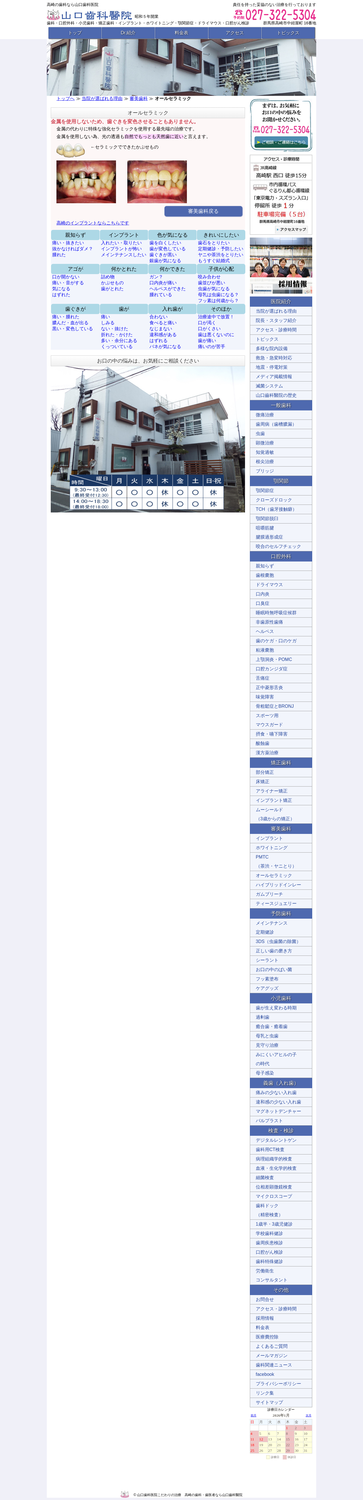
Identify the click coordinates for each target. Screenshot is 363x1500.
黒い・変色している (72, 328)
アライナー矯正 (272, 791)
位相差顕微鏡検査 (274, 1187)
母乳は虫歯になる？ (218, 294)
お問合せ (265, 1299)
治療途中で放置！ (216, 316)
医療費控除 (267, 1336)
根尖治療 (265, 461)
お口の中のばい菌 (274, 969)
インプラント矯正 (274, 800)
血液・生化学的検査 (276, 1168)
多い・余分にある (119, 340)
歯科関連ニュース (274, 1365)
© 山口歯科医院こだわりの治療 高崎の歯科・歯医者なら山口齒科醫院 (188, 1495)
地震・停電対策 (272, 367)
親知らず (265, 565)
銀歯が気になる (165, 260)
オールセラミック (274, 875)
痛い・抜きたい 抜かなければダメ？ (72, 245)
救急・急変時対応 (274, 357)
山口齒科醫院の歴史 (276, 395)
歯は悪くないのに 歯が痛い (216, 337)
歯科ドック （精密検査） (269, 1210)
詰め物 (108, 276)
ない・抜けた (114, 328)
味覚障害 (265, 696)
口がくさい (209, 328)
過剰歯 (262, 1017)
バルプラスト (269, 1120)
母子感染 (265, 1073)
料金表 (181, 32)
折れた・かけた (117, 334)
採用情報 (265, 1318)
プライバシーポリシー (278, 1383)
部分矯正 (265, 772)
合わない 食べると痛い (163, 319)
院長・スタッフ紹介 (276, 320)
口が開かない (65, 276)
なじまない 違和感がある (163, 331)
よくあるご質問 (272, 1346)
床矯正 (262, 781)
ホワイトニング (272, 847)
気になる (61, 288)
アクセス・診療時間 (276, 329)
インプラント (269, 838)
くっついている (117, 346)
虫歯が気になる (214, 288)
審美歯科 (139, 98)
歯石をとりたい (214, 242)
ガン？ (156, 276)
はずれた (61, 294)
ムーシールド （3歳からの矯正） (275, 814)
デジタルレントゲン (276, 1140)
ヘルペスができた (167, 288)
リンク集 (265, 1393)
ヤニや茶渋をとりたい (220, 254)
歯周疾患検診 (269, 1242)
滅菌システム (269, 386)
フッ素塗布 (267, 978)
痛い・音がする (68, 282)
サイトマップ (269, 1402)
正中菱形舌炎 (269, 687)
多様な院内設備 (272, 348)
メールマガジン (272, 1355)
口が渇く (207, 322)
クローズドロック (274, 499)
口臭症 (262, 603)
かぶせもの (112, 282)
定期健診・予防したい (220, 248)
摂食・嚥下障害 (272, 734)
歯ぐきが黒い (163, 254)
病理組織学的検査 (274, 1158)
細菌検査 (265, 1177)
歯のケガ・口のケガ (276, 640)
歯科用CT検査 (270, 1149)
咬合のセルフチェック (278, 546)
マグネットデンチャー (278, 1111)
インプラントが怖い (121, 248)
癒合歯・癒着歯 (272, 1026)
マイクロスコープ (274, 1196)
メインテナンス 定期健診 (272, 928)
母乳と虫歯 (267, 1035)
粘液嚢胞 (265, 650)
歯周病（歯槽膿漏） (276, 424)
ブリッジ (265, 471)
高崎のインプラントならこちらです (92, 223)
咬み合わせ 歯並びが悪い (211, 279)
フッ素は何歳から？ (218, 300)
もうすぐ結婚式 (214, 260)
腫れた (59, 254)
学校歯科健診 (269, 1233)
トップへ (65, 98)
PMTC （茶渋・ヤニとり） (276, 861)
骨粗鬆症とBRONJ (275, 706)
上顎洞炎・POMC (274, 659)
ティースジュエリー (276, 903)
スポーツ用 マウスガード (269, 720)
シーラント (267, 960)
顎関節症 (265, 490)
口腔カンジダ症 (272, 668)
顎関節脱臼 (267, 518)
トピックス (288, 32)
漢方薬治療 (267, 752)
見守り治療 (267, 1045)
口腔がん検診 (269, 1252)
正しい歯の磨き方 (274, 950)
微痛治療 (265, 414)
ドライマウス (269, 584)
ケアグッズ (267, 988)
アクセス (235, 32)
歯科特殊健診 (269, 1261)
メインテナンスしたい (123, 254)
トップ (75, 32)
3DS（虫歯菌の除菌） (278, 941)
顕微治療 (265, 442)
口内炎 (262, 594)
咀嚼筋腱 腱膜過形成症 (269, 532)
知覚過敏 (265, 452)
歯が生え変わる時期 (276, 1007)
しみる (108, 322)
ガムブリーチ (269, 894)
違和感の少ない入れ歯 (278, 1101)
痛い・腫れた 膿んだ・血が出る (70, 319)
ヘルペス (265, 631)
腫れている (160, 294)
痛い (105, 316)
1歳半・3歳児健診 (274, 1224)
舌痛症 (262, 678)
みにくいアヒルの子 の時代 (276, 1059)
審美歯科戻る (203, 211)
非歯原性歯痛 (269, 622)
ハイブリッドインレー (278, 884)
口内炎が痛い (163, 282)
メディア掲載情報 (274, 376)
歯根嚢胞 (265, 575)
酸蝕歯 (262, 743)
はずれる (158, 340)
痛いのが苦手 (211, 346)
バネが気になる (165, 346)
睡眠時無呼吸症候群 (276, 612)
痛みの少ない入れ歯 (276, 1092)
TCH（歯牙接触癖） (276, 509)
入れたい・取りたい (121, 242)
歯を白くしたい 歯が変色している (167, 245)
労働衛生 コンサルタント (272, 1275)
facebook (265, 1374)
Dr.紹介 (128, 32)
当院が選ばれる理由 (102, 98)
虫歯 (260, 433)
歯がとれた (112, 288)
